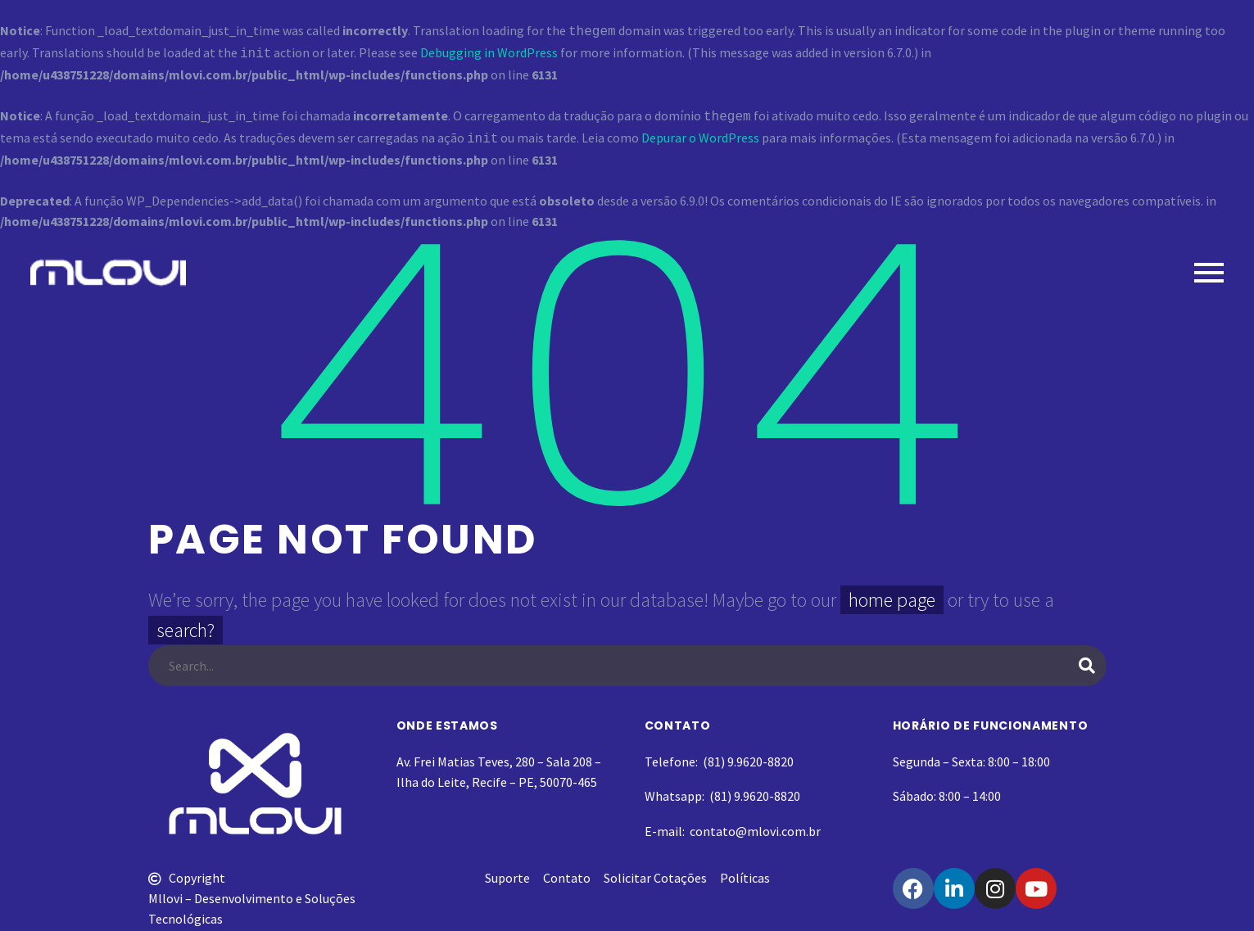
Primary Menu (1209, 266)
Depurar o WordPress (700, 132)
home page (892, 593)
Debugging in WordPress (489, 51)
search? (185, 623)
